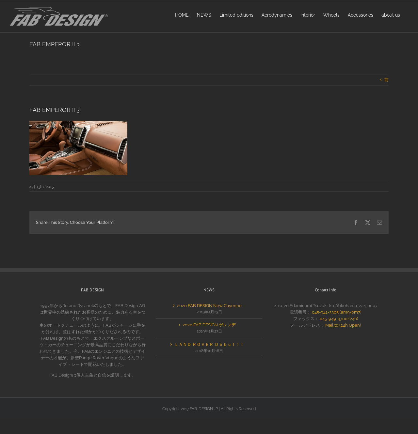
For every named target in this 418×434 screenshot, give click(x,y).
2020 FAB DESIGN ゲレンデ (209, 324)
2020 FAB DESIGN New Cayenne (209, 305)
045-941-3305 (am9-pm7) (336, 312)
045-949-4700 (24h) (339, 318)
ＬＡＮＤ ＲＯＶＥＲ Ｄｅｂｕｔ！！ (209, 344)
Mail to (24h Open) (343, 325)
